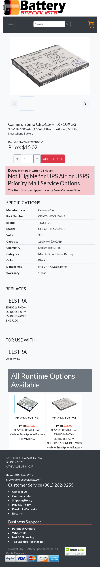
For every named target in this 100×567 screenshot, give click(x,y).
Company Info (21, 496)
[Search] (49, 24)
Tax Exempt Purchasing (27, 541)
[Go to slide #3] (59, 103)
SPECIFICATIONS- (24, 202)
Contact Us (19, 491)
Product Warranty (24, 509)
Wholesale (19, 533)
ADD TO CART (52, 158)
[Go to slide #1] (27, 103)
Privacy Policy (21, 504)
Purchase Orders (23, 528)
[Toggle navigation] (11, 24)
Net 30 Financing (23, 537)
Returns (17, 513)
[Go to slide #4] (75, 103)
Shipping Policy (22, 500)
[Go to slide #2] (43, 103)
